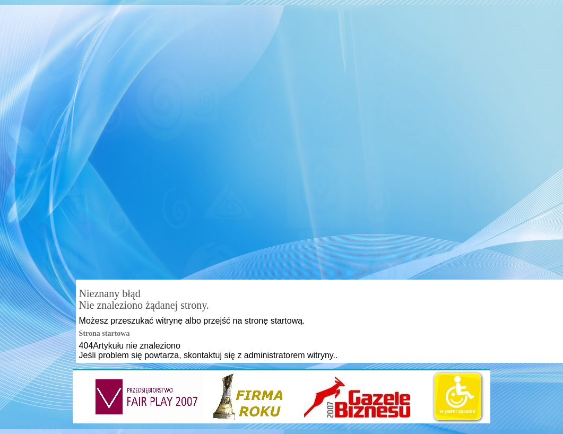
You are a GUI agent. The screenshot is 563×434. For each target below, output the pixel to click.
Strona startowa (104, 333)
